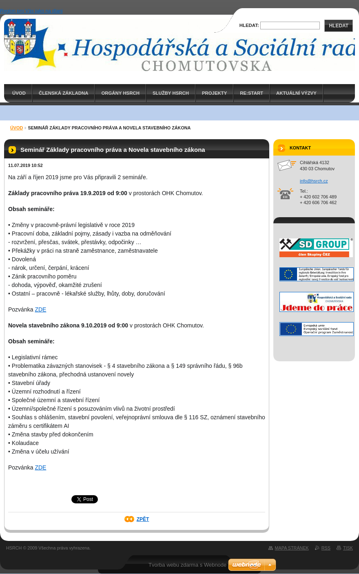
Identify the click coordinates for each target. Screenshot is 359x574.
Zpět (143, 519)
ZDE (40, 309)
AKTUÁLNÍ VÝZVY (296, 93)
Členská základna (64, 93)
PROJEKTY (214, 93)
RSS (325, 547)
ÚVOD (19, 93)
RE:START (251, 93)
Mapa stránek (292, 547)
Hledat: (249, 25)
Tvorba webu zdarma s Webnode (187, 565)
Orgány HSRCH (120, 93)
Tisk (348, 547)
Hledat (338, 26)
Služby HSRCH (171, 93)
